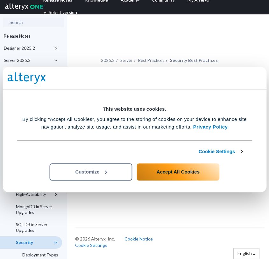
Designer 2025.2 (30, 48)
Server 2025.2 (30, 60)
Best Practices (151, 60)
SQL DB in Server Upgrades (31, 227)
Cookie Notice (138, 238)
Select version (60, 12)
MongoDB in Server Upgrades (34, 209)
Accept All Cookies (178, 171)
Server (126, 60)
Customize (91, 171)
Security (36, 242)
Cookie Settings (217, 151)
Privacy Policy (210, 127)
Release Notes (17, 36)
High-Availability (36, 194)
